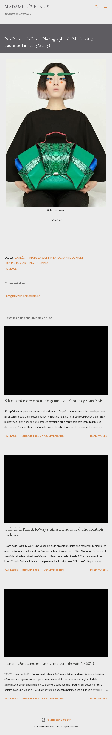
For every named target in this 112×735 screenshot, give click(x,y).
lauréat (21, 257)
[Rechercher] (96, 6)
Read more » (99, 435)
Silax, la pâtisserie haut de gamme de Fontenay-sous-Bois (53, 400)
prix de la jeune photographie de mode (56, 257)
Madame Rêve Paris (26, 6)
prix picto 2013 (15, 262)
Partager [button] (11, 268)
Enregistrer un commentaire (22, 296)
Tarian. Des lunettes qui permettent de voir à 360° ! (49, 663)
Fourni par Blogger (56, 719)
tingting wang (38, 262)
